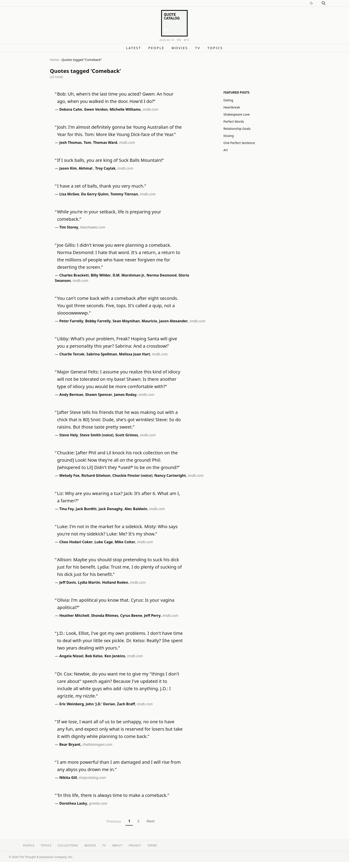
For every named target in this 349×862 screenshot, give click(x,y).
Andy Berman (71, 394)
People (156, 48)
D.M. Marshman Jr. (129, 275)
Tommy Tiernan (124, 194)
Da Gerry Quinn (95, 194)
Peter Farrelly (71, 321)
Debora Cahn (70, 109)
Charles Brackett (74, 275)
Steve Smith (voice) (97, 435)
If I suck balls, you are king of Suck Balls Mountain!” (110, 160)
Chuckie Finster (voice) (132, 475)
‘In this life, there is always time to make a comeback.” (113, 795)
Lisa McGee (69, 194)
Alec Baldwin (136, 508)
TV (197, 48)
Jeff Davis (67, 582)
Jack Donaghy (111, 508)
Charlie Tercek (72, 354)
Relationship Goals (237, 128)
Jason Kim (68, 168)
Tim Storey (68, 227)
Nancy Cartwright (170, 475)
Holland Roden (115, 582)
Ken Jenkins (114, 656)
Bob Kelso (94, 656)
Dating (228, 100)
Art (225, 150)
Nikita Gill (68, 777)
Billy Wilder (101, 275)
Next (150, 821)
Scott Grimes (126, 435)
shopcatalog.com (92, 777)
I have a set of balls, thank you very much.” (101, 186)
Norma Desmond (161, 275)
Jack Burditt (86, 508)
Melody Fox (69, 475)
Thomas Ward (105, 142)
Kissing (228, 136)
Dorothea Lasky (73, 803)
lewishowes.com (92, 227)
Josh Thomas (70, 142)
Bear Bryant (70, 744)
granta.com (98, 803)
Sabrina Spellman (101, 354)
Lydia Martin (89, 582)
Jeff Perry (152, 615)
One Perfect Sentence (239, 143)
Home (54, 60)
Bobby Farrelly (98, 321)
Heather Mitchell (74, 615)
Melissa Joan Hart (134, 354)
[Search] (323, 3)
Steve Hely (68, 435)
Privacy (135, 845)
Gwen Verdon (96, 109)
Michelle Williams (125, 109)
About (117, 845)
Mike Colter (125, 541)
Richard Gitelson (96, 475)
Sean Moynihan (126, 321)
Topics (215, 48)
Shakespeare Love (236, 114)
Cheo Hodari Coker (76, 541)
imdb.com (150, 109)
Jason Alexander (173, 321)
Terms (152, 845)
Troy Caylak (105, 168)
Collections (68, 845)
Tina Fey (66, 508)
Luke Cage (103, 541)
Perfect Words (233, 121)
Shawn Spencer (98, 394)
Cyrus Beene (131, 615)
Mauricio (149, 321)
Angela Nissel (71, 656)
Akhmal (86, 168)
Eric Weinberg (71, 704)
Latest (133, 48)
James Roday (125, 394)
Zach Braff (126, 704)
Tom (87, 142)
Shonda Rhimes (104, 615)
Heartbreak (231, 107)
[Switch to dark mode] (311, 3)
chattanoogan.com (97, 744)
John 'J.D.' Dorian (100, 704)
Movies (180, 48)
